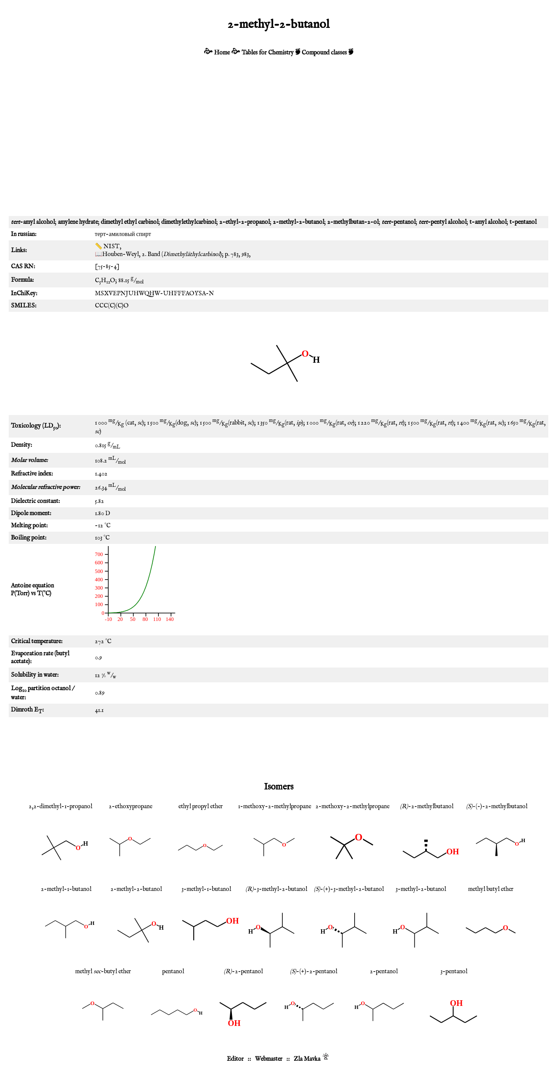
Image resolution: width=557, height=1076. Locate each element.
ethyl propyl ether (200, 806)
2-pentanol (384, 971)
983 (245, 254)
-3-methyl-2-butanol (276, 889)
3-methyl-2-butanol (421, 889)
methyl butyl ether (490, 889)
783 (234, 254)
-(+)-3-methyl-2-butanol (349, 889)
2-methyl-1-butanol (66, 889)
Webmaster (268, 1059)
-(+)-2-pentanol (313, 971)
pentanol (173, 971)
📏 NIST (107, 246)
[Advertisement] (278, 142)
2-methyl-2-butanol (136, 889)
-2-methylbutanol (426, 806)
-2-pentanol (243, 971)
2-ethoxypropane (130, 806)
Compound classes (324, 53)
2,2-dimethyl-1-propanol (60, 806)
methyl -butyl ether (103, 971)
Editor (235, 1059)
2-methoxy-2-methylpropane (352, 806)
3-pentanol (453, 971)
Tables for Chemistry (268, 53)
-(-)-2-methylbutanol (496, 806)
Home (222, 53)
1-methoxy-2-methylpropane (274, 806)
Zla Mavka (307, 1059)
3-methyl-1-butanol (206, 889)
